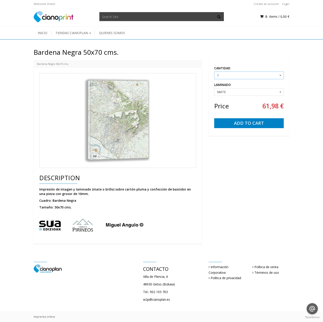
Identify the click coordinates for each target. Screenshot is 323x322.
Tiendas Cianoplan (73, 33)
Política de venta (266, 267)
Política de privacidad (226, 278)
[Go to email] (312, 308)
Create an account (266, 4)
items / (274, 16)
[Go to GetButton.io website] (312, 317)
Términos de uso (266, 272)
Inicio (42, 33)
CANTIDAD (222, 68)
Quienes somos (112, 33)
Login (285, 4)
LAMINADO (222, 85)
